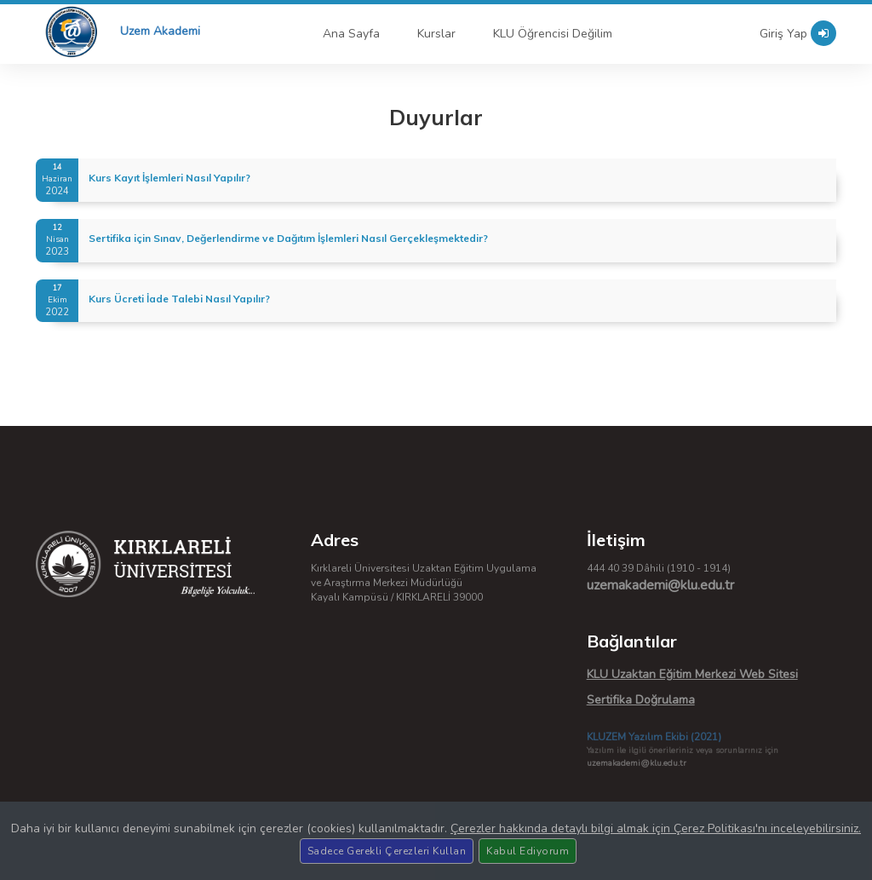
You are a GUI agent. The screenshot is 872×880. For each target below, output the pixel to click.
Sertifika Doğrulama (641, 700)
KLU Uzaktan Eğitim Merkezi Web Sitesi (692, 674)
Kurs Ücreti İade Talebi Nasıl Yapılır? (179, 298)
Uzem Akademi (160, 31)
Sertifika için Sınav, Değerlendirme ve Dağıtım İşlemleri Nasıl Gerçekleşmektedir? (288, 238)
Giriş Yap (798, 33)
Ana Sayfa (351, 34)
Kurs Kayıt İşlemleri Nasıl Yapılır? (169, 177)
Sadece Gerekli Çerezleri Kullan (387, 851)
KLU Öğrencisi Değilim (552, 34)
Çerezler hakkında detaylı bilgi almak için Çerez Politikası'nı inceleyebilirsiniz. (655, 828)
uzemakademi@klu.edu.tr (660, 585)
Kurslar (436, 34)
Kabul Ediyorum (527, 851)
